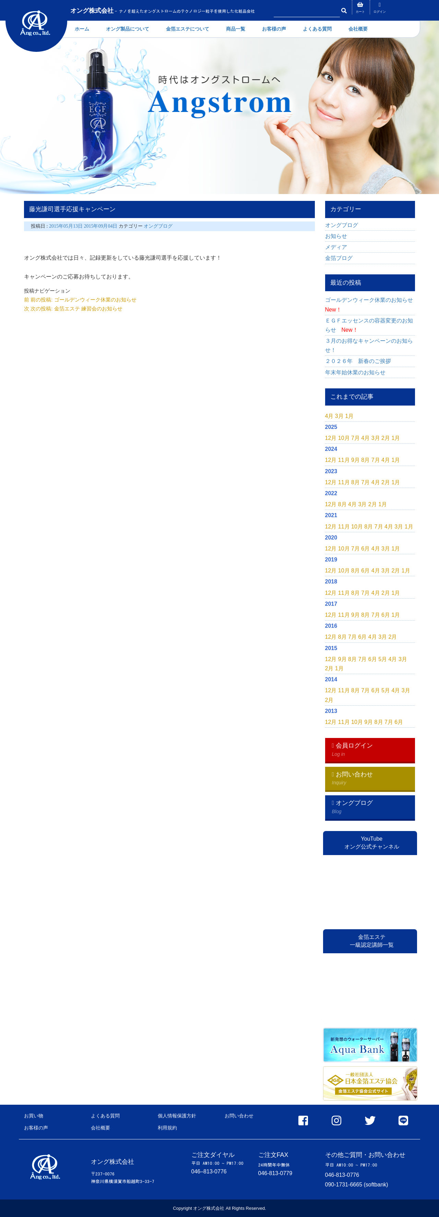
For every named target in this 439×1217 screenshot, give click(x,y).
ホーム (82, 29)
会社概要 (358, 29)
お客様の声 (274, 29)
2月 (385, 438)
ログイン (379, 11)
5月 (382, 659)
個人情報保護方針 (177, 1115)
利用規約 (167, 1127)
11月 (344, 460)
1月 (349, 416)
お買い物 (33, 1115)
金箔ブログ (339, 258)
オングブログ (158, 226)
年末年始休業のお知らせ (355, 372)
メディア (336, 247)
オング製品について (127, 29)
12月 (331, 438)
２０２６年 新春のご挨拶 (360, 361)
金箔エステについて (187, 29)
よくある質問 (317, 29)
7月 (355, 438)
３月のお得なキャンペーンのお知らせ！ (369, 345)
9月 (355, 460)
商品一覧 (235, 29)
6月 (365, 548)
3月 (339, 416)
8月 (365, 460)
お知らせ (336, 236)
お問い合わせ (239, 1115)
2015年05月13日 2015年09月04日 (84, 226)
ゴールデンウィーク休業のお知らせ (370, 304)
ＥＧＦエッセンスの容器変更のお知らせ (369, 325)
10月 (344, 438)
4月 (329, 416)
